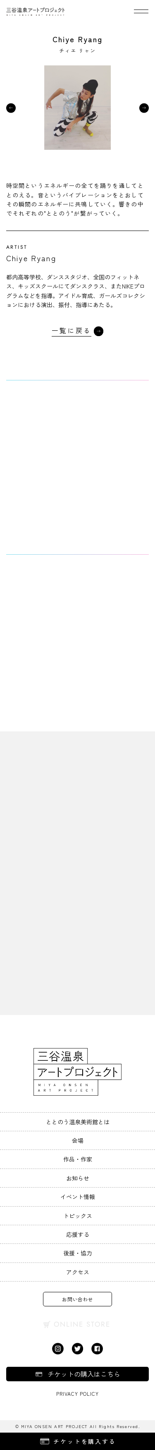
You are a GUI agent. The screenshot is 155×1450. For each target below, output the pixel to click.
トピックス (77, 1216)
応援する (77, 1234)
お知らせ (77, 1178)
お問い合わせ (77, 1299)
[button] (11, 108)
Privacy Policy (77, 1393)
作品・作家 (77, 1159)
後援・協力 (77, 1253)
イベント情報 (77, 1197)
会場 (77, 1140)
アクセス (77, 1272)
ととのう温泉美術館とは (78, 1122)
